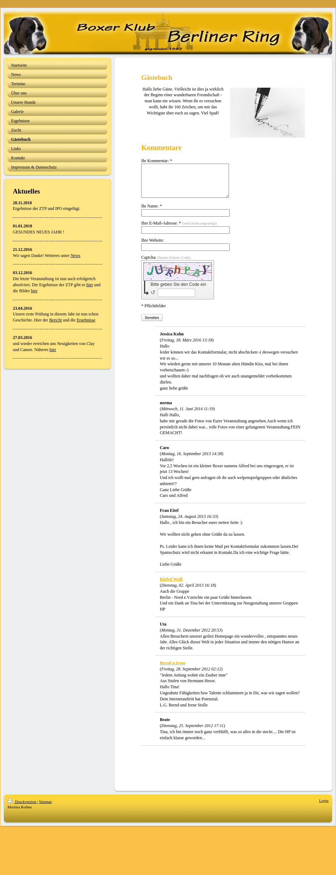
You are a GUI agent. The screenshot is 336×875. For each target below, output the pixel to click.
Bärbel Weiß (171, 585)
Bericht (55, 320)
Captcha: (166, 263)
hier (89, 284)
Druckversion (22, 808)
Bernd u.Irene (172, 669)
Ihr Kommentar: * (156, 160)
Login (324, 807)
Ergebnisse (86, 320)
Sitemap (45, 808)
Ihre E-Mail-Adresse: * (179, 229)
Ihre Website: (152, 246)
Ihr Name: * (151, 212)
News (75, 255)
